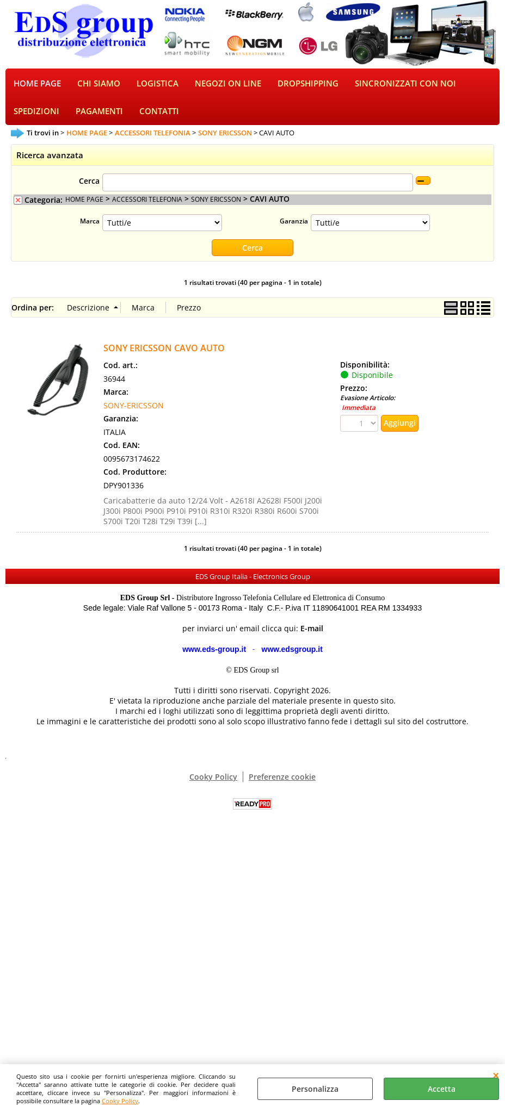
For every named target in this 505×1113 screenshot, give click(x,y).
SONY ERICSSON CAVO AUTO (164, 350)
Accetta (441, 1089)
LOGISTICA (157, 84)
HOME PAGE (37, 84)
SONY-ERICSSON (133, 407)
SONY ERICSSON (216, 201)
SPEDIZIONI (36, 113)
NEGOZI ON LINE (228, 84)
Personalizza (315, 1089)
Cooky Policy (120, 1101)
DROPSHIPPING (308, 84)
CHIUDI (496, 1075)
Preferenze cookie (282, 779)
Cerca (89, 183)
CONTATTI (159, 113)
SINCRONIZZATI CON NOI (405, 84)
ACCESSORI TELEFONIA (147, 201)
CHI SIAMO (98, 84)
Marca (90, 223)
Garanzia (294, 223)
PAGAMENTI (99, 113)
